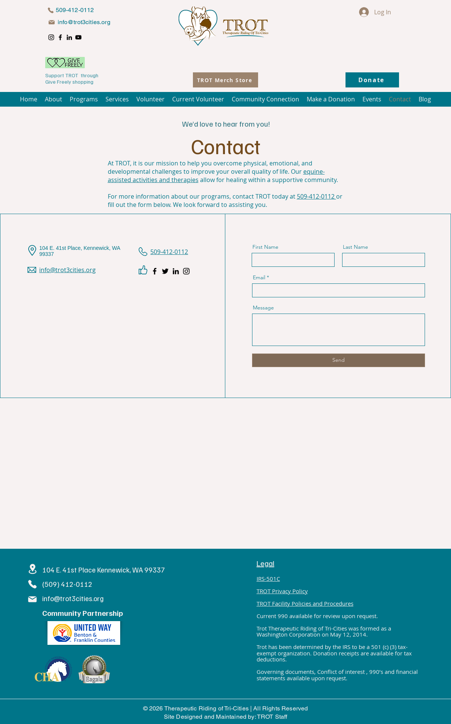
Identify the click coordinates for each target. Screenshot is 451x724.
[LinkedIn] (69, 37)
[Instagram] (51, 37)
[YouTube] (78, 37)
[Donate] (372, 79)
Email (259, 277)
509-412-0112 (316, 196)
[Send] (338, 360)
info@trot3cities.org (84, 22)
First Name (265, 246)
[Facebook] (60, 37)
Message (263, 307)
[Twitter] (165, 271)
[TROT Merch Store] (225, 79)
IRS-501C (268, 578)
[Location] (32, 569)
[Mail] (52, 22)
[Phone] (51, 10)
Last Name (355, 246)
